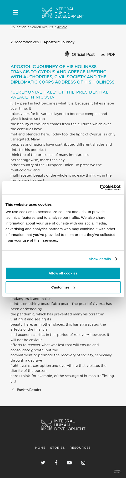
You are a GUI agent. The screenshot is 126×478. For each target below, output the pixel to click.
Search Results (41, 27)
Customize (63, 287)
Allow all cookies (63, 273)
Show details (100, 259)
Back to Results (25, 390)
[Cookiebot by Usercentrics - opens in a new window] (100, 187)
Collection (18, 27)
